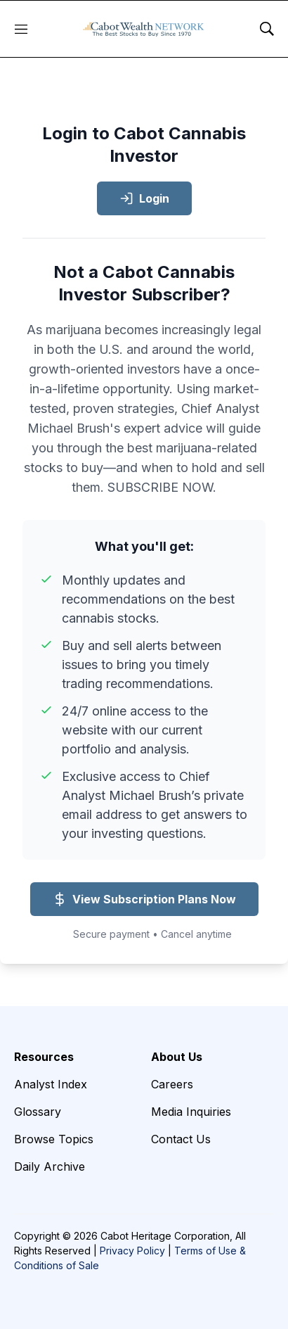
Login (144, 198)
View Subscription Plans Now (144, 899)
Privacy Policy (132, 1251)
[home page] (143, 29)
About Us (176, 1057)
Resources (44, 1057)
